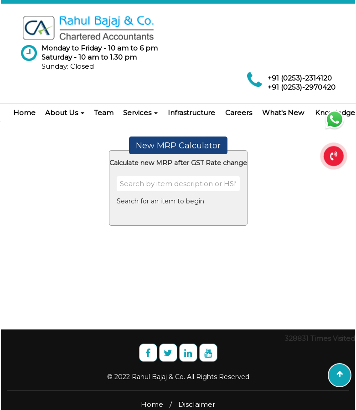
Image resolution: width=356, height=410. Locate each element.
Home (24, 112)
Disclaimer (197, 404)
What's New (283, 112)
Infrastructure (191, 112)
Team (104, 112)
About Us (64, 112)
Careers (238, 112)
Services (140, 112)
